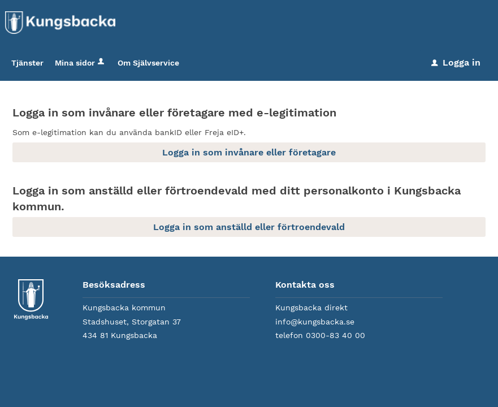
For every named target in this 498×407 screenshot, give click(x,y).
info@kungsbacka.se (314, 321)
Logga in (455, 62)
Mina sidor (80, 62)
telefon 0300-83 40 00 (320, 335)
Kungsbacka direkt (311, 307)
